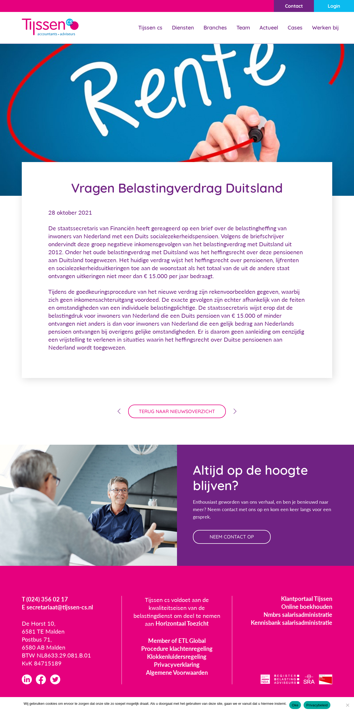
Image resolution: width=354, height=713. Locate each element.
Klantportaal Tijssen (306, 598)
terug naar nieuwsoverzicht (177, 411)
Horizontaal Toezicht (182, 623)
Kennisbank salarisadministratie (291, 622)
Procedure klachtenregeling (177, 648)
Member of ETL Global (177, 640)
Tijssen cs (150, 27)
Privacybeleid (317, 705)
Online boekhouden (306, 606)
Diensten (183, 27)
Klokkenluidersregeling (176, 656)
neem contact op (232, 537)
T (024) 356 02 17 (45, 599)
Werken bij (325, 27)
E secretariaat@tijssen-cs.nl (57, 607)
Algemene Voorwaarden (177, 672)
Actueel (269, 27)
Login (334, 6)
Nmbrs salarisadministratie (298, 614)
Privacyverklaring (177, 664)
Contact (294, 6)
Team (243, 27)
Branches (215, 27)
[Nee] (347, 705)
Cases (295, 27)
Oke (295, 705)
